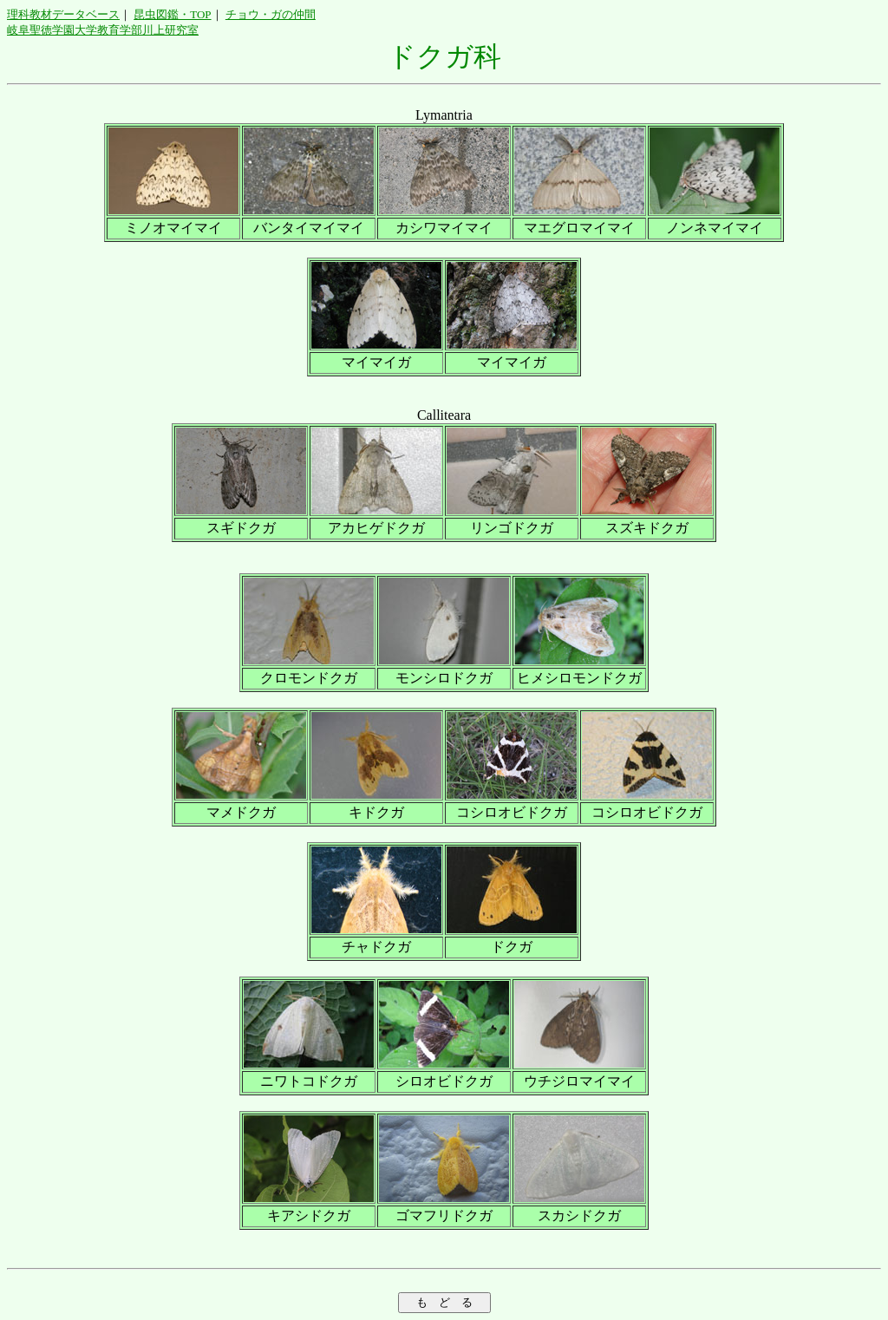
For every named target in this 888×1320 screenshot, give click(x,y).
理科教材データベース (63, 14)
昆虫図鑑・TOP (172, 14)
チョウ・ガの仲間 (270, 14)
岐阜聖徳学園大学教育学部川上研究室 (103, 29)
